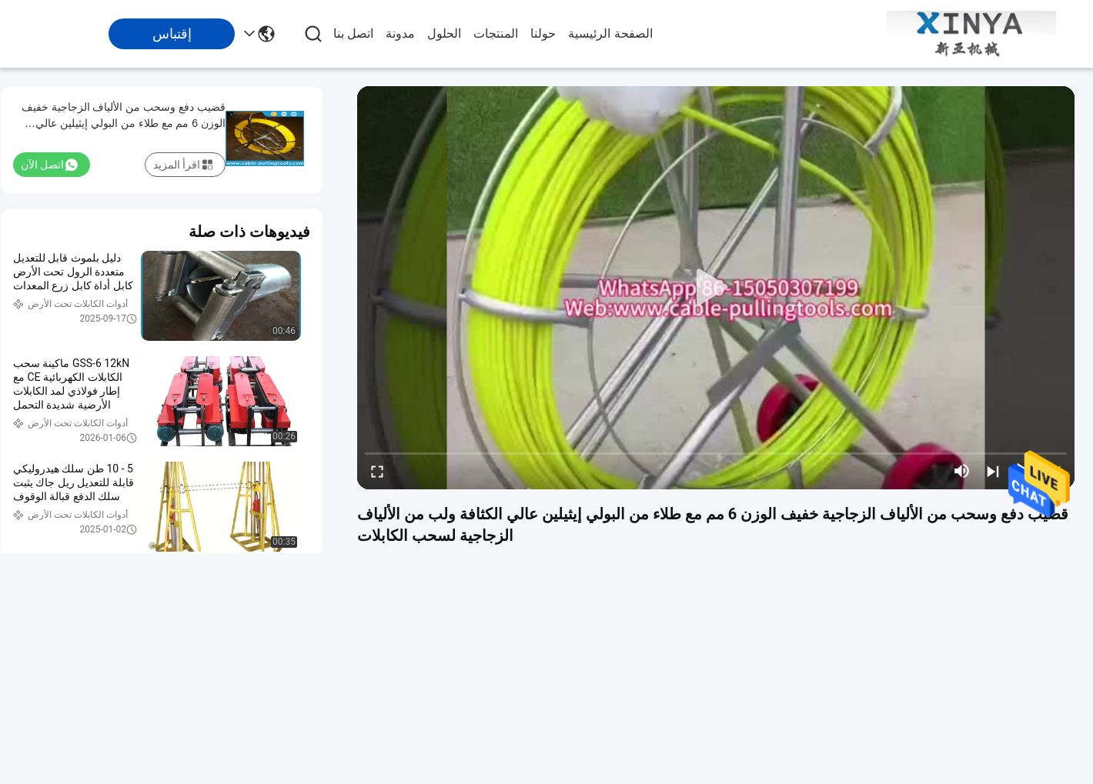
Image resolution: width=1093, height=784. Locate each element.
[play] (716, 288)
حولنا (543, 33)
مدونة (400, 33)
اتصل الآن (49, 165)
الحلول (444, 33)
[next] (993, 470)
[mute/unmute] (962, 470)
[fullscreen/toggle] (377, 470)
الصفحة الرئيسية (610, 33)
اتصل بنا (353, 33)
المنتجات (495, 33)
